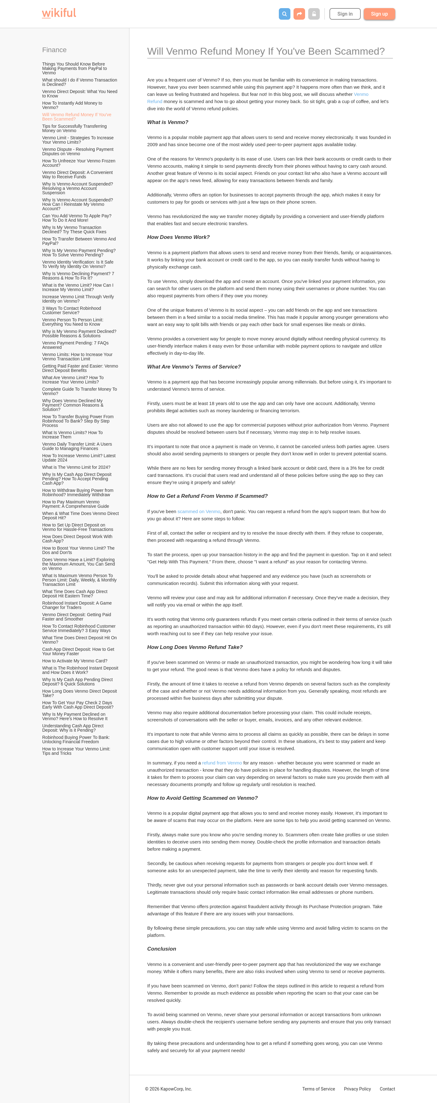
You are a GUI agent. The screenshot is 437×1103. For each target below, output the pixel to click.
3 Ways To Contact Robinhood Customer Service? (72, 310)
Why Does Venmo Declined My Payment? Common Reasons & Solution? (73, 405)
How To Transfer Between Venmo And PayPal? (79, 241)
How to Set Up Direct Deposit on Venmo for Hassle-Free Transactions (77, 527)
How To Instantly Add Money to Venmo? (72, 105)
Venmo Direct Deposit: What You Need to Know (80, 93)
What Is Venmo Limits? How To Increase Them (73, 434)
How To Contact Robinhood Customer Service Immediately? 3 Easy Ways (79, 628)
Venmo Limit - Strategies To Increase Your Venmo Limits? (78, 140)
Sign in (345, 14)
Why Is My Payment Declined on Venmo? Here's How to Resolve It (75, 716)
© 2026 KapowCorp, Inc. (168, 1088)
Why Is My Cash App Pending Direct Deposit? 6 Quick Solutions (78, 681)
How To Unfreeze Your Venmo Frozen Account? (79, 163)
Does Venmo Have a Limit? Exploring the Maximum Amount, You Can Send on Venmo (79, 564)
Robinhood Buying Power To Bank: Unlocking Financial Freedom (76, 739)
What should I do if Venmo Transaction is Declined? (80, 82)
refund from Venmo (222, 762)
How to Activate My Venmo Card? (75, 660)
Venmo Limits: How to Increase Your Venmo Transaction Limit (78, 356)
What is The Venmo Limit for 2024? (76, 467)
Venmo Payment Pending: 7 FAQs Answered (76, 345)
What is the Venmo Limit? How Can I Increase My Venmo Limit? (78, 287)
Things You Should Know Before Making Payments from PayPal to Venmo (75, 68)
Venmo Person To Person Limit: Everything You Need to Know (73, 322)
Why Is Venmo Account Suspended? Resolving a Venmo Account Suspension (78, 188)
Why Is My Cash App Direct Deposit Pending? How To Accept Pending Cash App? (77, 479)
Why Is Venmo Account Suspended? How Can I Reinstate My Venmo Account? (78, 204)
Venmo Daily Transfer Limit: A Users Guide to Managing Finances (77, 446)
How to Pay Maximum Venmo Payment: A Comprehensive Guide (75, 504)
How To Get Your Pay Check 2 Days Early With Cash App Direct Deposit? (77, 705)
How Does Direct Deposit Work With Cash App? (77, 538)
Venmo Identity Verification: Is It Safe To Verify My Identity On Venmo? (78, 264)
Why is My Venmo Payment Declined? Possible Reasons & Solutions (80, 333)
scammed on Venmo (199, 511)
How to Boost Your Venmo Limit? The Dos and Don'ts (79, 550)
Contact (387, 1088)
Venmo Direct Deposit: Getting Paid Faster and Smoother (77, 616)
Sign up (379, 14)
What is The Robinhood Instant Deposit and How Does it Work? (80, 670)
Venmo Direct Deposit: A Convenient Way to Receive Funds (78, 174)
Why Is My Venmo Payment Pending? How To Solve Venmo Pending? (79, 252)
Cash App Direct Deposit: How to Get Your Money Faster (78, 651)
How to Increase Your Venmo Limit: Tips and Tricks (77, 751)
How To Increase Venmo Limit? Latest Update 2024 (79, 457)
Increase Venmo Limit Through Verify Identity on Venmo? (78, 299)
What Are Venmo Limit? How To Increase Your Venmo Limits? (73, 379)
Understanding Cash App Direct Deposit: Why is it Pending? (73, 728)
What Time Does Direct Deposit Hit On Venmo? (80, 640)
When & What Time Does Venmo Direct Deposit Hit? (81, 515)
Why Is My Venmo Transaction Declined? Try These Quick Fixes (74, 229)
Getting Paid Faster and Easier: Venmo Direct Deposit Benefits (80, 368)
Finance (54, 50)
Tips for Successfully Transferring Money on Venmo (75, 128)
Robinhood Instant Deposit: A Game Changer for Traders (77, 605)
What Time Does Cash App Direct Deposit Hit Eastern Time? (75, 593)
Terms (318, 1088)
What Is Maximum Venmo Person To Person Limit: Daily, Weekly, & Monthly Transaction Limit (80, 580)
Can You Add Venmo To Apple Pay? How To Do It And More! (77, 218)
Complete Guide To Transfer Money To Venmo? (80, 391)
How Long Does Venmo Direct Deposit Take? (80, 693)
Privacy (357, 1088)
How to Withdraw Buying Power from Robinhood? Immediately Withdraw (78, 492)
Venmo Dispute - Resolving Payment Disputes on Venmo (78, 151)
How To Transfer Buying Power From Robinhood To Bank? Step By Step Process (78, 421)
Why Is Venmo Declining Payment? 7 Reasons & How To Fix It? (78, 275)
